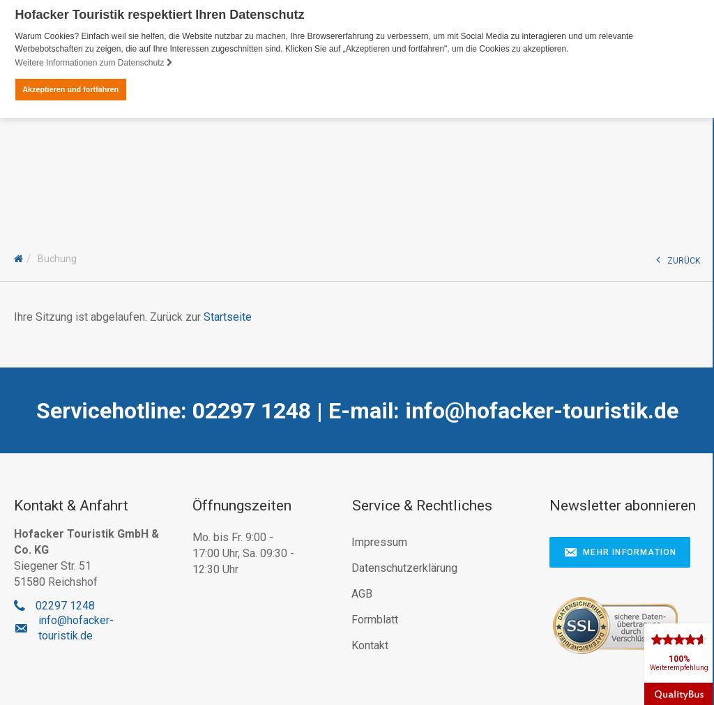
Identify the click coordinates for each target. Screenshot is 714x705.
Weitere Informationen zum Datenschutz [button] (94, 63)
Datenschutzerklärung (404, 567)
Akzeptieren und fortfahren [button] (70, 89)
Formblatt (374, 619)
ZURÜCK (678, 258)
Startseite (228, 315)
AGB (361, 593)
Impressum (379, 541)
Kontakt (369, 644)
